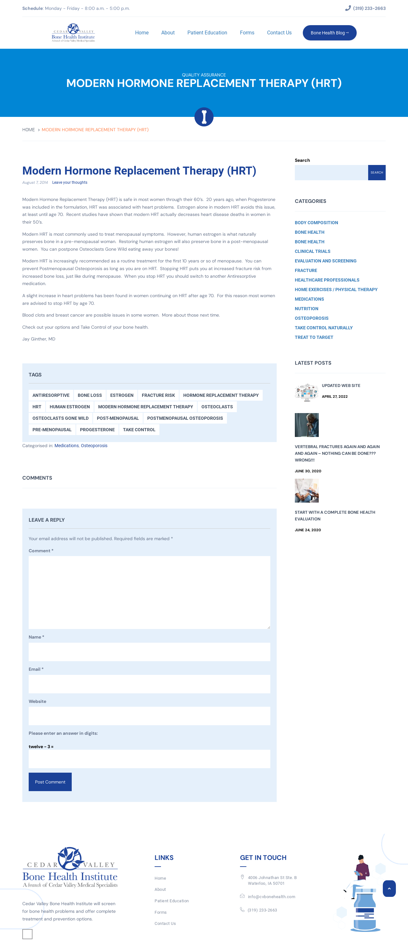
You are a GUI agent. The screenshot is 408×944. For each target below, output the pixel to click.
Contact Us (279, 33)
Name (36, 637)
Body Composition (316, 222)
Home (142, 33)
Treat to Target (314, 337)
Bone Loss (90, 395)
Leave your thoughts (69, 183)
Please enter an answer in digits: (63, 733)
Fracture (306, 270)
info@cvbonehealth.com (271, 897)
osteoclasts (217, 406)
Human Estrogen (70, 406)
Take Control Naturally (324, 327)
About (168, 33)
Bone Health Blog (330, 32)
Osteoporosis (94, 445)
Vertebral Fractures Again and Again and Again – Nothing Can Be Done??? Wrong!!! (337, 453)
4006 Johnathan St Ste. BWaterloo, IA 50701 (272, 880)
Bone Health (309, 232)
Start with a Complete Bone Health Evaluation (335, 516)
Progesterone (97, 429)
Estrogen (122, 395)
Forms (247, 33)
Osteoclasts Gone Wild (61, 418)
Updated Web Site (341, 385)
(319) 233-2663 (262, 910)
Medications (67, 445)
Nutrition (306, 308)
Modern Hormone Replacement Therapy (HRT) (139, 171)
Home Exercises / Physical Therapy (336, 289)
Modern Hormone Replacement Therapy (145, 406)
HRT (37, 406)
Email (36, 670)
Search (302, 160)
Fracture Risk (158, 395)
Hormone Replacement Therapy (221, 395)
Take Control (139, 429)
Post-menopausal (118, 418)
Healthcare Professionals (327, 279)
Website (37, 701)
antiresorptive (51, 395)
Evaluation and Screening (326, 260)
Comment (41, 551)
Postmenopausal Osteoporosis (185, 418)
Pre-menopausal (52, 429)
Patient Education (207, 33)
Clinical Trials (313, 251)
